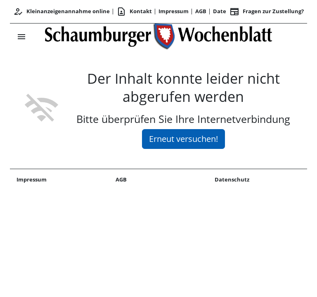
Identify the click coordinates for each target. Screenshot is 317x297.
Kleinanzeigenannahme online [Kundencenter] (61, 11)
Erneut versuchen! (183, 138)
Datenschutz (232, 179)
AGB (200, 11)
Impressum (173, 11)
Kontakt (134, 11)
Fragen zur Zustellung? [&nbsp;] (266, 11)
